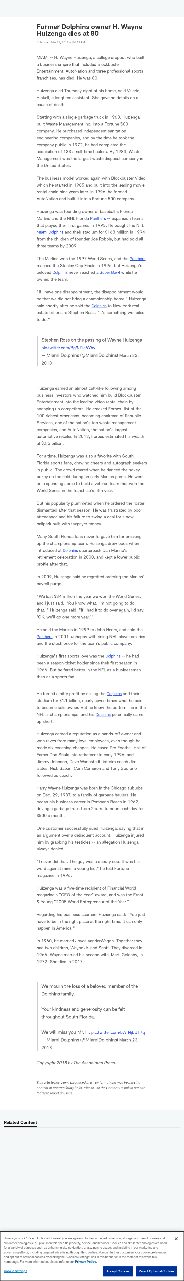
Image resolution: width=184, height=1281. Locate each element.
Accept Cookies (118, 1271)
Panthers (98, 218)
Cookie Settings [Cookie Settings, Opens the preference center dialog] (15, 1271)
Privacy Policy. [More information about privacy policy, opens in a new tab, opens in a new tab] (86, 1262)
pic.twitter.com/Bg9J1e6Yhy (71, 347)
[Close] (176, 1239)
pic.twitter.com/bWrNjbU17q (71, 1039)
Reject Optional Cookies (156, 1271)
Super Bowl (112, 272)
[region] (92, 1256)
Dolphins (60, 272)
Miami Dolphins (51, 231)
